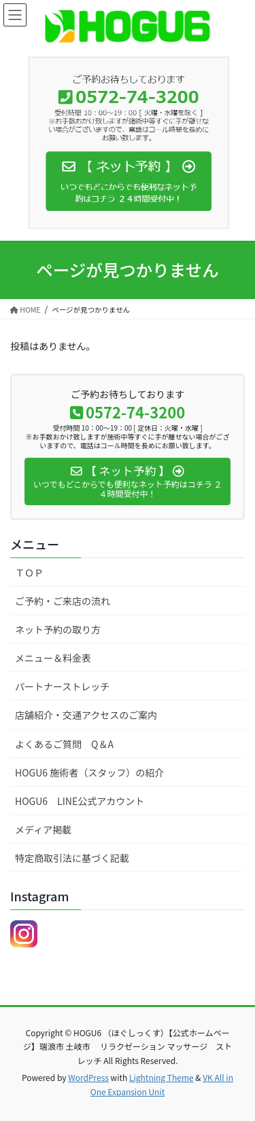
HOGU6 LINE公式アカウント (79, 801)
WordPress (88, 1077)
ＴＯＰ (29, 572)
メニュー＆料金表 (53, 658)
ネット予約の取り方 (58, 629)
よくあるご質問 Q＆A (64, 744)
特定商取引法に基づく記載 (72, 858)
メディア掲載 (43, 829)
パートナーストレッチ (62, 686)
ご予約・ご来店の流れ (62, 601)
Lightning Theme (161, 1077)
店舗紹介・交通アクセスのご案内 (86, 715)
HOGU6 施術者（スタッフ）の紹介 (89, 772)
